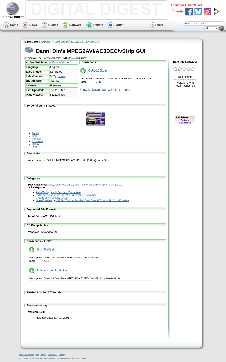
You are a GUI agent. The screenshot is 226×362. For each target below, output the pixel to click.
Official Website (59, 62)
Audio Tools (42, 192)
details (61, 76)
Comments (37, 141)
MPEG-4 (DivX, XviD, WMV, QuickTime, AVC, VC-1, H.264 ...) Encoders (92, 200)
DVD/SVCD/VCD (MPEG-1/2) (108, 184)
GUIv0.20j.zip (93, 70)
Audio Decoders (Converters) (66, 192)
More (156, 24)
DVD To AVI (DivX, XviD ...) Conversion (76, 195)
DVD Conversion (83, 184)
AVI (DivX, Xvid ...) (63, 184)
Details (35, 133)
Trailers (94, 24)
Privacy (43, 355)
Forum (115, 24)
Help (37, 355)
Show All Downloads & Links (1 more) (105, 89)
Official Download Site (48, 270)
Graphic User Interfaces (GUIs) (52, 197)
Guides (50, 24)
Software (72, 24)
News (30, 24)
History (35, 144)
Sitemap (62, 355)
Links (34, 136)
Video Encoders (44, 200)
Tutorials (36, 138)
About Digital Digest (26, 355)
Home (10, 24)
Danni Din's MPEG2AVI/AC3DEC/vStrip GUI (76, 42)
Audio (50, 184)
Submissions (52, 355)
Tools (34, 146)
